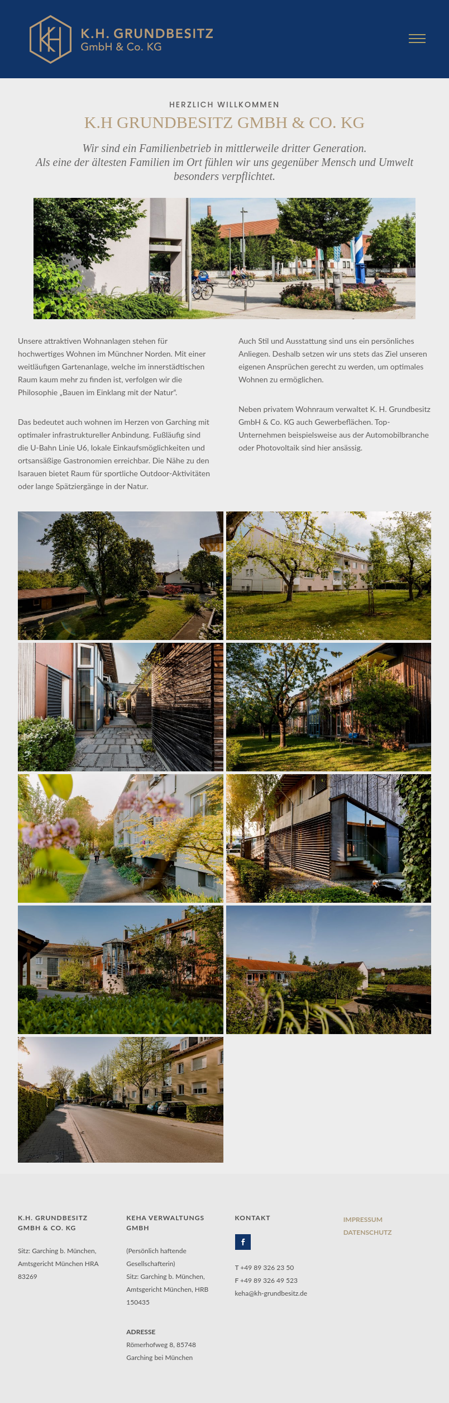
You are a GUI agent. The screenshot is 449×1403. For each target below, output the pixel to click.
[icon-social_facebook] (245, 1242)
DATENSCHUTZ (367, 1232)
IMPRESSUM (363, 1219)
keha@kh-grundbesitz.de (271, 1293)
